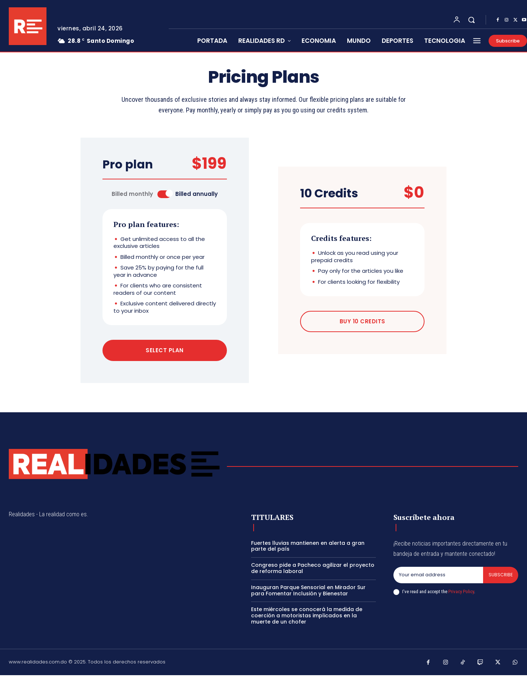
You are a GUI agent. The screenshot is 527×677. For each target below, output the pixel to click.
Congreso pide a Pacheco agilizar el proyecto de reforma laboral (312, 570)
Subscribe (500, 576)
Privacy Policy (461, 593)
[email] (437, 577)
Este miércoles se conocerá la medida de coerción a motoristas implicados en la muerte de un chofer (306, 617)
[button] (471, 20)
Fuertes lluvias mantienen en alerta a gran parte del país (308, 548)
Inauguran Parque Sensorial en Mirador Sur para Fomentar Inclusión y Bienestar (308, 592)
